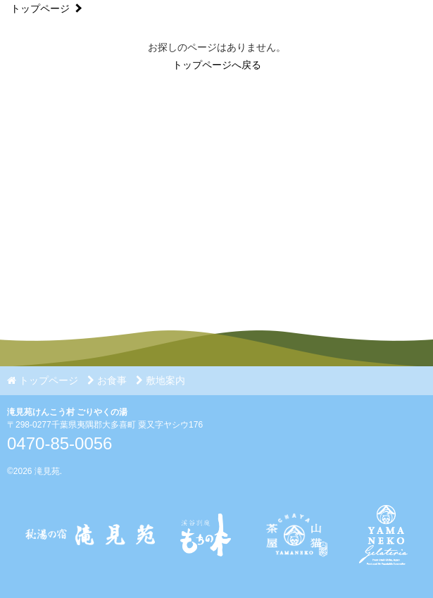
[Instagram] (294, 570)
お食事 (107, 380)
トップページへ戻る (216, 64)
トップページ (40, 8)
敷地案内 (160, 380)
